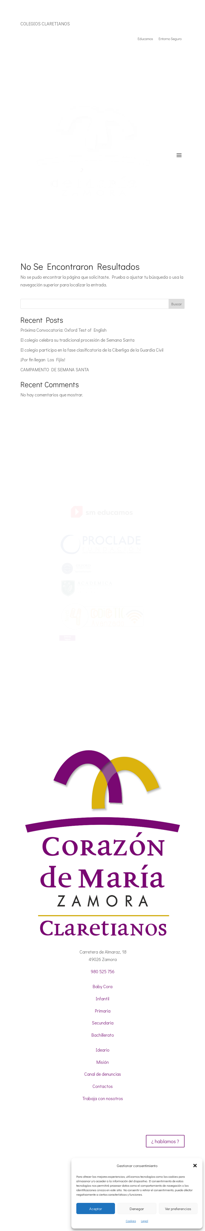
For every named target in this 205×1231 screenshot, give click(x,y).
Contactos (103, 1086)
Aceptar (95, 1208)
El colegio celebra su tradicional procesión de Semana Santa (77, 340)
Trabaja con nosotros (102, 1098)
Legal (144, 1221)
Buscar (176, 304)
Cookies (131, 1221)
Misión (102, 1062)
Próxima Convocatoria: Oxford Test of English (63, 330)
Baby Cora (102, 986)
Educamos (145, 39)
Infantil (102, 999)
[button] (195, 1165)
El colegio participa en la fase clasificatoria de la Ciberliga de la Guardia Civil (91, 350)
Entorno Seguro (170, 39)
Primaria (102, 1011)
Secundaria (102, 1023)
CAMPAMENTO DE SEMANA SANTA (54, 370)
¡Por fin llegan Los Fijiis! (42, 360)
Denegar (137, 1208)
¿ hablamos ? (165, 1141)
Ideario (102, 1050)
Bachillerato (102, 1035)
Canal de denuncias (102, 1074)
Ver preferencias (178, 1208)
